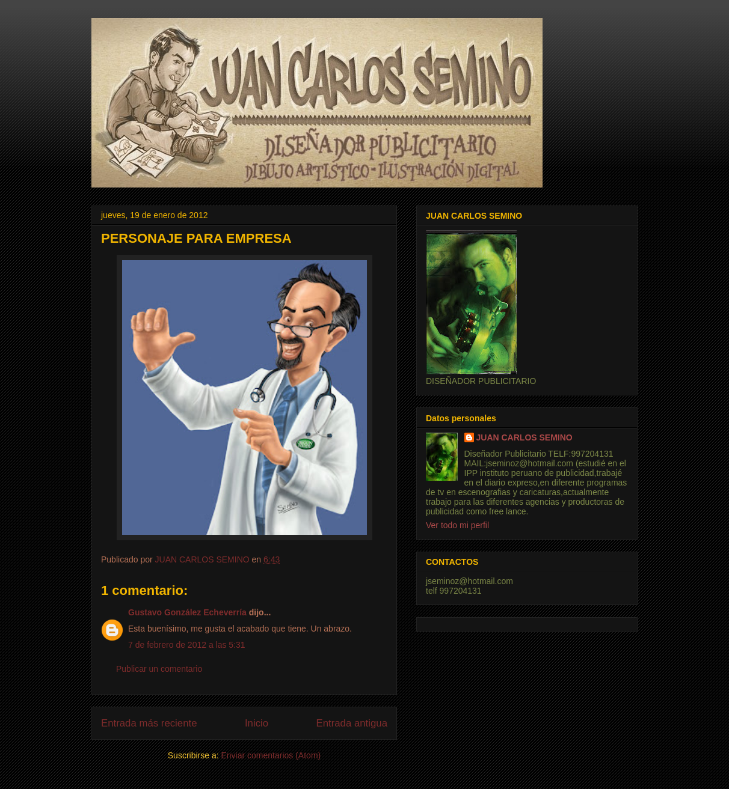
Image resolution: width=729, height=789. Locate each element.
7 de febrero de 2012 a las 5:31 (186, 645)
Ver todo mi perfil (457, 525)
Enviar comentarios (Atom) (271, 755)
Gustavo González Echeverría (187, 612)
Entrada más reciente (149, 723)
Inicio (256, 723)
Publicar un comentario (159, 669)
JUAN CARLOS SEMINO (524, 437)
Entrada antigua (352, 723)
